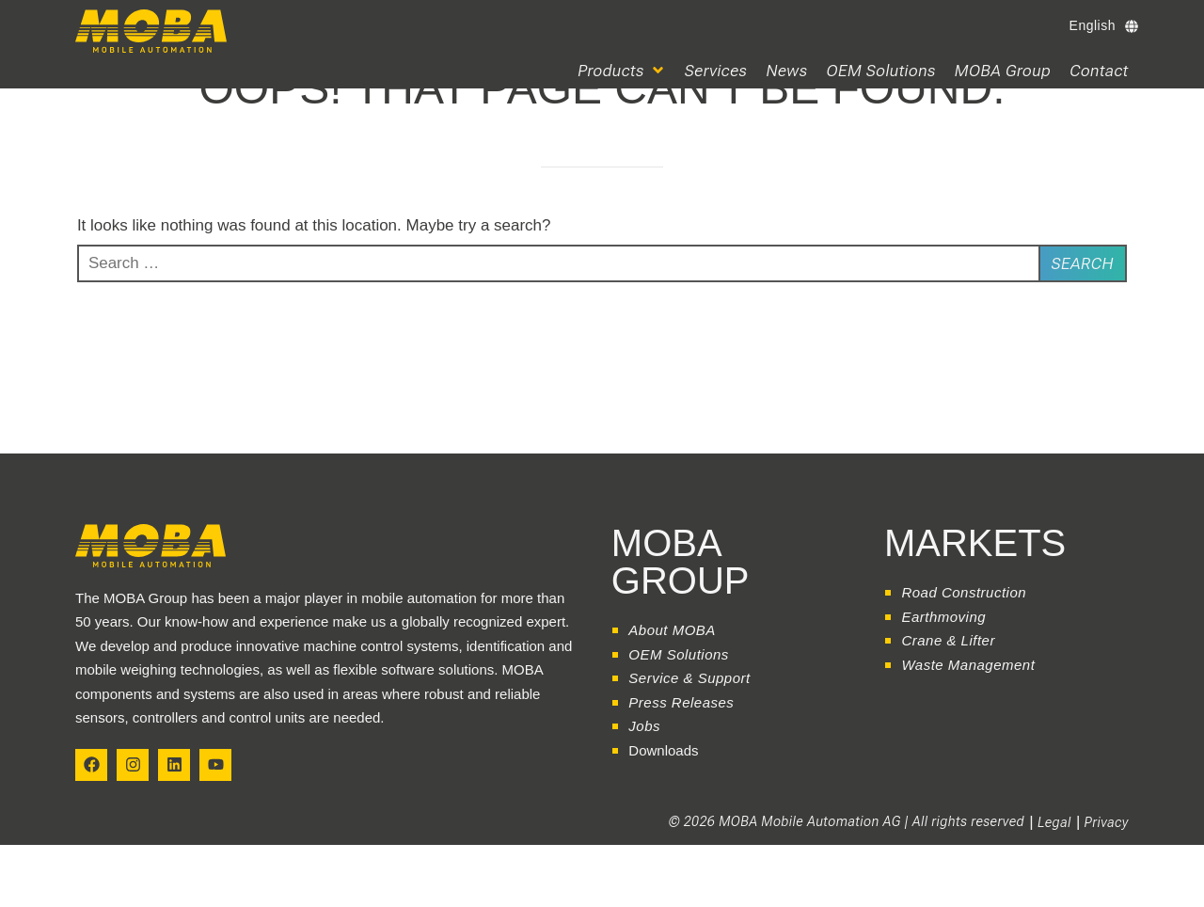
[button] (621, 71)
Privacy (1107, 822)
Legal (1054, 822)
